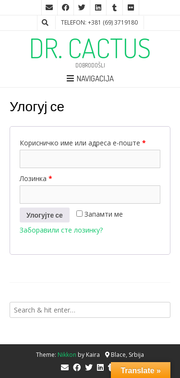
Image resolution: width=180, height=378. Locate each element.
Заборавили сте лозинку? (61, 230)
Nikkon (67, 355)
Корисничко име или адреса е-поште (83, 142)
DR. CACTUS (90, 47)
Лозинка (36, 178)
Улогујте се (44, 215)
